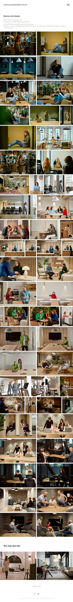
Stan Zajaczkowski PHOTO (15, 5)
